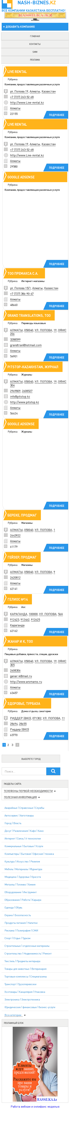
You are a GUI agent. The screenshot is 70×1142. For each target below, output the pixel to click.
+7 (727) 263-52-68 (22, 97)
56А (60, 614)
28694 (14, 724)
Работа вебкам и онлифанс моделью (35, 1106)
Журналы (26, 374)
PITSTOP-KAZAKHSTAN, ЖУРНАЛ (32, 367)
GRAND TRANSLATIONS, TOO (29, 315)
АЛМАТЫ (16, 330)
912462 (25, 619)
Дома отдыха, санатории (36, 711)
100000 (33, 614)
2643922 (15, 535)
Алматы (35, 91)
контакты (35, 44)
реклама (35, 59)
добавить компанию (20, 26)
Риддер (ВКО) (19, 729)
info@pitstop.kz (20, 396)
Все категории (12, 1015)
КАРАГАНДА (18, 614)
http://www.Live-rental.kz (27, 102)
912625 (35, 619)
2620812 (15, 577)
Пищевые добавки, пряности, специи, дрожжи (31, 654)
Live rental (17, 71)
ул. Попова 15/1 (20, 288)
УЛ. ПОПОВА (43, 330)
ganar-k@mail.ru (21, 676)
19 (55, 330)
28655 (23, 724)
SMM (34, 51)
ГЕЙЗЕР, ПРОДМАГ (22, 557)
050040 (28, 330)
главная (35, 36)
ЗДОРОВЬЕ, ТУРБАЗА (23, 703)
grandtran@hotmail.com (26, 345)
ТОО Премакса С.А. (22, 273)
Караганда (17, 625)
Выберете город (31, 759)
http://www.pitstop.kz (24, 402)
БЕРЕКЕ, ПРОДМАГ (22, 515)
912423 (14, 619)
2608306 (15, 670)
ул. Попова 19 (19, 91)
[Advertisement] (35, 231)
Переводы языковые (33, 323)
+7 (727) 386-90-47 (22, 293)
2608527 (27, 391)
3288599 (15, 339)
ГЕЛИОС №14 (17, 599)
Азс (23, 606)
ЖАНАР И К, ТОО (20, 641)
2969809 (15, 391)
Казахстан (49, 91)
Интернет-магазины (33, 281)
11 (63, 718)
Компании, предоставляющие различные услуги (32, 84)
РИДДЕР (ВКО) (20, 718)
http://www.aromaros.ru (26, 681)
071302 (36, 718)
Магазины (27, 522)
